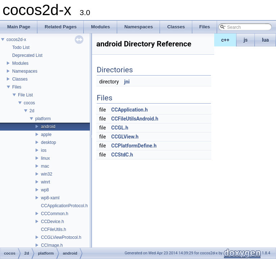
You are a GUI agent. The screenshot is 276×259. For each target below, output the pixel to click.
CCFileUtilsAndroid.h (134, 119)
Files (16, 87)
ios (43, 150)
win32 (46, 174)
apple (46, 134)
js (246, 40)
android (48, 126)
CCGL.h (119, 128)
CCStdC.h (122, 155)
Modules (20, 63)
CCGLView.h (125, 137)
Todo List (20, 47)
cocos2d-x (16, 39)
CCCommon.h (54, 213)
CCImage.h (52, 245)
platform (43, 118)
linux (45, 158)
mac (45, 166)
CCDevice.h (52, 221)
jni (127, 82)
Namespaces (24, 71)
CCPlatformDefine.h (134, 146)
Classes (20, 79)
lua (265, 40)
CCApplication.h (129, 110)
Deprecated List (27, 55)
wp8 (45, 189)
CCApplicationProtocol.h (64, 205)
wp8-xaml (50, 197)
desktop (48, 142)
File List (25, 94)
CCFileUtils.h (53, 229)
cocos (29, 102)
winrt (45, 182)
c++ (225, 40)
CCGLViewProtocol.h (61, 237)
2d (31, 110)
